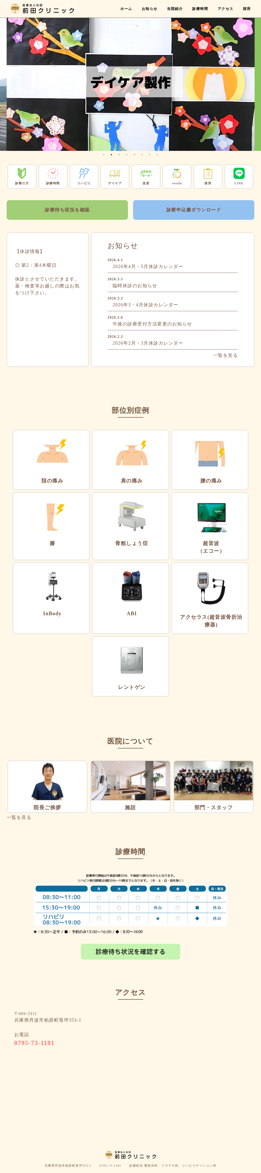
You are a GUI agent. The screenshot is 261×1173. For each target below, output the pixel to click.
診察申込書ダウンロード (193, 209)
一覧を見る (225, 355)
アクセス (225, 9)
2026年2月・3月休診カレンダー (148, 343)
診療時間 (200, 9)
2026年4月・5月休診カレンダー (148, 266)
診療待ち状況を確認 (67, 209)
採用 (247, 9)
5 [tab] (134, 154)
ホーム (126, 9)
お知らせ (150, 9)
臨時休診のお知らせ (135, 285)
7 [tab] (149, 154)
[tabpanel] (131, 82)
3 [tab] (119, 154)
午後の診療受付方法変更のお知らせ (152, 323)
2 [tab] (111, 154)
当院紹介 (175, 9)
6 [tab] (142, 154)
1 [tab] (103, 154)
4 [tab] (126, 154)
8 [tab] (157, 154)
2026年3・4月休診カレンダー (145, 304)
